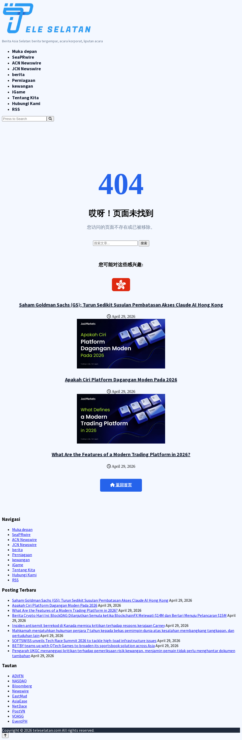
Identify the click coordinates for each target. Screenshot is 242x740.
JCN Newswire (26, 69)
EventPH (19, 721)
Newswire (20, 690)
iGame (18, 92)
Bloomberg (22, 685)
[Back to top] (5, 735)
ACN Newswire (26, 63)
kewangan (22, 86)
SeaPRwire (23, 57)
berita (18, 74)
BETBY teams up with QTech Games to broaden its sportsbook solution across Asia (83, 645)
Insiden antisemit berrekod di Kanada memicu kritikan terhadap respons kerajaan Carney (88, 625)
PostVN (18, 711)
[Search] (50, 118)
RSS (16, 109)
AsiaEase (19, 700)
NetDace (19, 706)
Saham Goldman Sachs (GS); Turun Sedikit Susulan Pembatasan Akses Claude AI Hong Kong (121, 304)
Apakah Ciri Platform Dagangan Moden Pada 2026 (121, 379)
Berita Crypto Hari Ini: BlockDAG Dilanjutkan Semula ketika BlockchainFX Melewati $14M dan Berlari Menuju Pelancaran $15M (119, 615)
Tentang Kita (25, 97)
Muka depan (24, 51)
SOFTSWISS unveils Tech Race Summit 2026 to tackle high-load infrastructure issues (84, 640)
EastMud (19, 695)
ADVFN (18, 675)
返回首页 (121, 485)
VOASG (18, 716)
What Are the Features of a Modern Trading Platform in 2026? (121, 454)
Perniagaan (23, 80)
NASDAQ (19, 680)
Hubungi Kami (26, 103)
